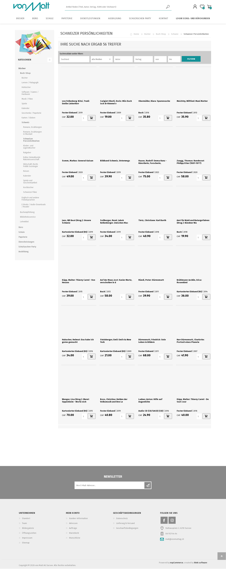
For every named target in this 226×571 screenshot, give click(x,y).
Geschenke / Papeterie (31, 115)
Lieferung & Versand (125, 525)
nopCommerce (176, 565)
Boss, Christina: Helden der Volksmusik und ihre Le (113, 402)
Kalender (25, 110)
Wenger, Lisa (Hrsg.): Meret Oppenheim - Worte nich (75, 402)
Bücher (147, 36)
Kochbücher (28, 190)
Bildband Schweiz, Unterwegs (115, 163)
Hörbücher (26, 89)
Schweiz (174, 36)
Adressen (73, 525)
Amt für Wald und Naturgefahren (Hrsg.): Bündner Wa (193, 223)
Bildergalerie (28, 530)
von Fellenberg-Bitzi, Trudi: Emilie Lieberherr (76, 104)
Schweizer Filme (30, 194)
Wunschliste (74, 540)
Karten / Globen (28, 120)
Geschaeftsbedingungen (127, 530)
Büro (21, 229)
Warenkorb (207, 7)
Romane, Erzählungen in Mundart (32, 135)
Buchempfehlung (27, 214)
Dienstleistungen (26, 244)
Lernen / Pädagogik (30, 85)
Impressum (27, 540)
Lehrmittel (24, 224)
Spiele (24, 106)
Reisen (26, 173)
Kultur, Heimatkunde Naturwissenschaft (31, 160)
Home (136, 36)
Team (24, 525)
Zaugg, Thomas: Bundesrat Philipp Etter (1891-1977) (190, 164)
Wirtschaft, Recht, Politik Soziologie (30, 167)
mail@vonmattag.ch (174, 541)
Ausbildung (24, 254)
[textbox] (114, 7)
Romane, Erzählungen (32, 129)
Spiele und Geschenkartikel (30, 184)
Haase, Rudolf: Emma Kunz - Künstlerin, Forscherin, (152, 164)
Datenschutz (122, 520)
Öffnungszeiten (29, 535)
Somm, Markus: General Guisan (77, 163)
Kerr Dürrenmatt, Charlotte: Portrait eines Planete (190, 343)
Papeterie (23, 239)
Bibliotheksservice (28, 219)
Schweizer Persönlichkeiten (31, 142)
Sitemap (26, 545)
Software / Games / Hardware (30, 95)
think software (200, 565)
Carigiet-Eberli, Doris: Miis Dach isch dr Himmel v (116, 104)
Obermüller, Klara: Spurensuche (154, 103)
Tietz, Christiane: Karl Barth (152, 222)
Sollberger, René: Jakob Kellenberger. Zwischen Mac (114, 223)
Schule (22, 234)
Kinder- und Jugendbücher (29, 149)
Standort (26, 520)
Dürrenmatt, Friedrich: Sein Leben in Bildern (152, 343)
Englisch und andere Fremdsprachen (30, 201)
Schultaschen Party (27, 249)
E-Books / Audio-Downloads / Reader (34, 208)
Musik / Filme (27, 101)
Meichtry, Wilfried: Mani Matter (192, 103)
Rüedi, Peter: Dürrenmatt (151, 282)
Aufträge (73, 530)
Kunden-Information (78, 520)
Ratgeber (27, 155)
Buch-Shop (161, 36)
